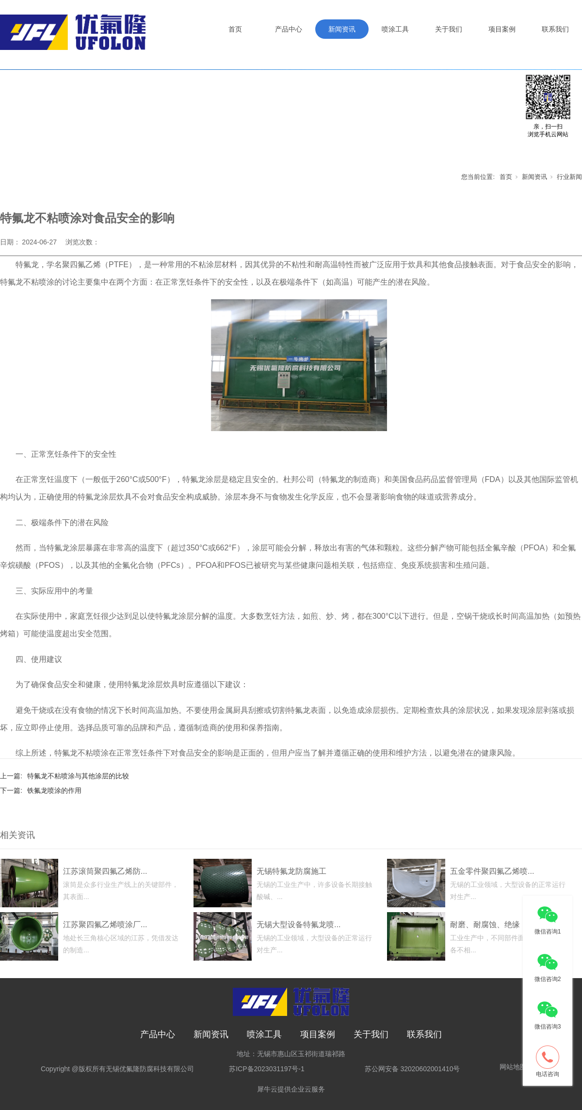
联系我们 (555, 29)
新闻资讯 (342, 29)
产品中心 (288, 29)
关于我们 (448, 29)
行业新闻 (569, 176)
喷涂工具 (395, 29)
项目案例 (502, 29)
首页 (235, 29)
